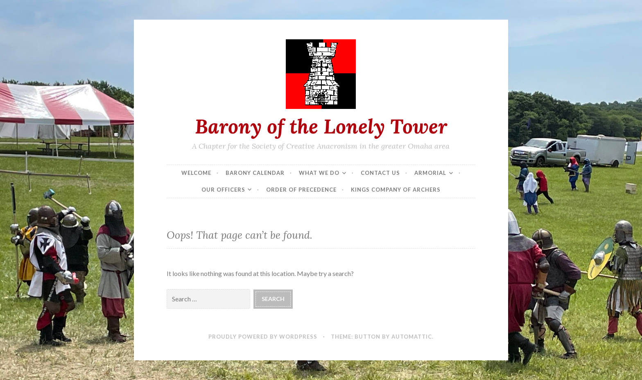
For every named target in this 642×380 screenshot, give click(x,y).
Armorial (430, 173)
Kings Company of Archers (396, 189)
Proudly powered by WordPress (262, 336)
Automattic (411, 336)
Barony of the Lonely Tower (321, 126)
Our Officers (223, 189)
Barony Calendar (255, 173)
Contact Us (380, 173)
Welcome (196, 173)
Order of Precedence (301, 189)
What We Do (319, 173)
